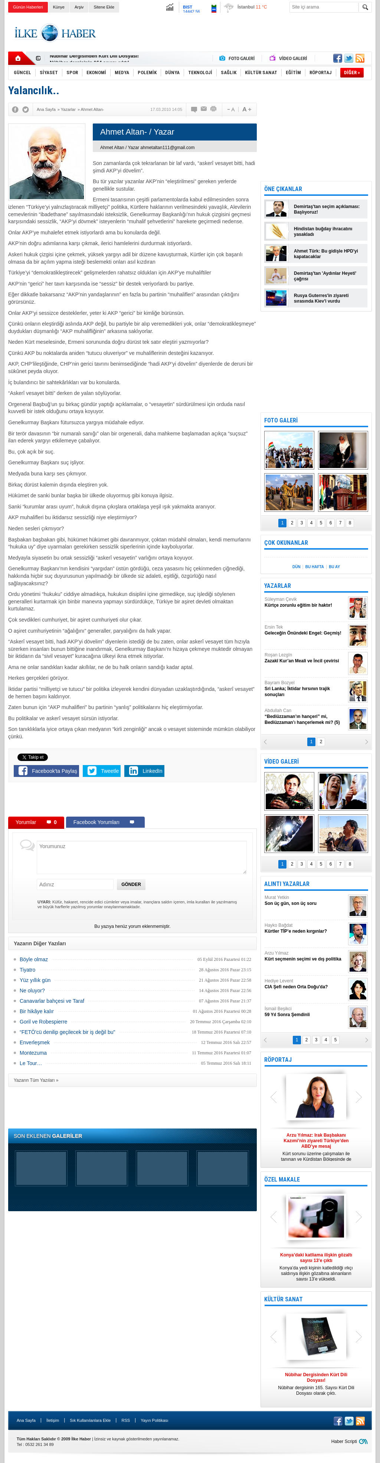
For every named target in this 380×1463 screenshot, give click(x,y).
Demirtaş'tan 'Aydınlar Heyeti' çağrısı (325, 276)
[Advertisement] (237, 33)
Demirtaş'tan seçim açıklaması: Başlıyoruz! (327, 209)
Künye (59, 7)
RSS (125, 1420)
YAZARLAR (277, 585)
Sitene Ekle (104, 7)
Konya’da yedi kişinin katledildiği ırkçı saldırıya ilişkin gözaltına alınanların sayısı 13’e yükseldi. (316, 1267)
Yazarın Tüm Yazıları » (36, 1080)
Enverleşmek (35, 1042)
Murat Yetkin (305, 900)
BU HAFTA (314, 567)
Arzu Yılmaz (305, 956)
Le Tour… (31, 1063)
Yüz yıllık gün (35, 980)
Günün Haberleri (28, 7)
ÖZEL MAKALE (282, 1179)
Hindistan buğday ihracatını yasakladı (323, 231)
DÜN (296, 567)
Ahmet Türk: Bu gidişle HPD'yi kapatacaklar (326, 253)
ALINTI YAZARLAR (286, 883)
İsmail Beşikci (305, 1012)
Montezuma (33, 1053)
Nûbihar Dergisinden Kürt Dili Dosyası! (94, 58)
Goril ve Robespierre (43, 1022)
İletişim (52, 1420)
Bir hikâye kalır (37, 1011)
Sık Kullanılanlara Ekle (90, 1420)
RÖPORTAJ (278, 1059)
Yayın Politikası (154, 1420)
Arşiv (79, 7)
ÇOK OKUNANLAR (286, 542)
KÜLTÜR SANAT (283, 1299)
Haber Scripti (344, 1441)
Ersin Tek (305, 630)
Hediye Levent (305, 984)
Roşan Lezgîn (305, 658)
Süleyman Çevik (305, 602)
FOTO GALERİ (281, 420)
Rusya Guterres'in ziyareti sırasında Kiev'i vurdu (321, 298)
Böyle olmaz (34, 959)
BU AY (334, 567)
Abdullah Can (305, 716)
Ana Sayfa (26, 1420)
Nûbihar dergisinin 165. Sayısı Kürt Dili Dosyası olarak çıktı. (316, 1384)
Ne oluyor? (32, 991)
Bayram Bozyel (305, 689)
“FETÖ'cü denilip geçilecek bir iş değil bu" (67, 1032)
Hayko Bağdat (305, 928)
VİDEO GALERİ (281, 761)
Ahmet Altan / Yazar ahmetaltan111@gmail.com (147, 147)
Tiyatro (27, 970)
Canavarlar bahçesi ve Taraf (52, 1001)
